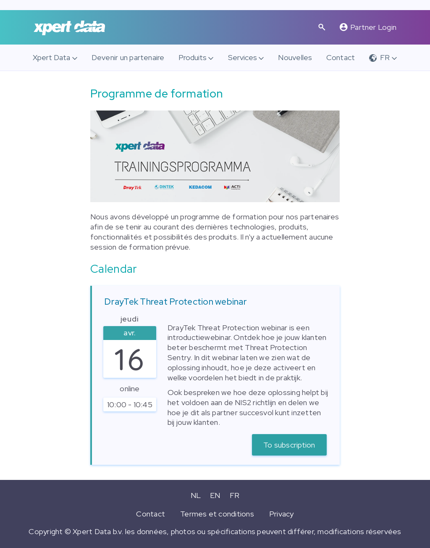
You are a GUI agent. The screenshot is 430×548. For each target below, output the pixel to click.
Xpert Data (51, 57)
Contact (340, 57)
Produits (192, 57)
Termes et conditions (217, 514)
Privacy (281, 514)
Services (242, 57)
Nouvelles (295, 57)
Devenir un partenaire (128, 57)
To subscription (289, 445)
